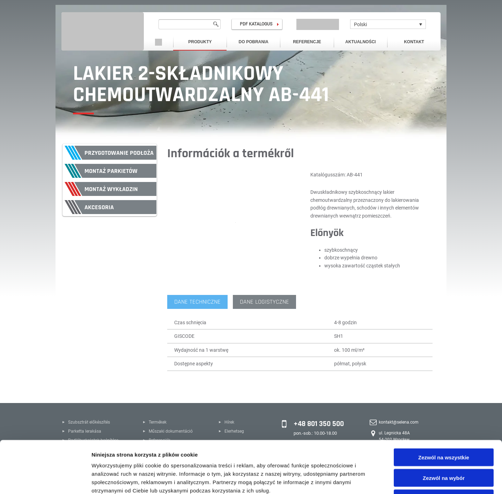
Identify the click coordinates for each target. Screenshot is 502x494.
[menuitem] (388, 24)
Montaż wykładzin (111, 189)
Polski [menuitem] (360, 24)
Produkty (200, 41)
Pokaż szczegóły (372, 480)
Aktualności (360, 41)
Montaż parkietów (111, 171)
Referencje (307, 41)
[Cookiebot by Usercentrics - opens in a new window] (45, 480)
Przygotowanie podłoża (119, 153)
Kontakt (414, 41)
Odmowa (444, 450)
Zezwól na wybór (444, 429)
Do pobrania (253, 41)
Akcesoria (99, 207)
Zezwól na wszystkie (443, 408)
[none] (388, 24)
